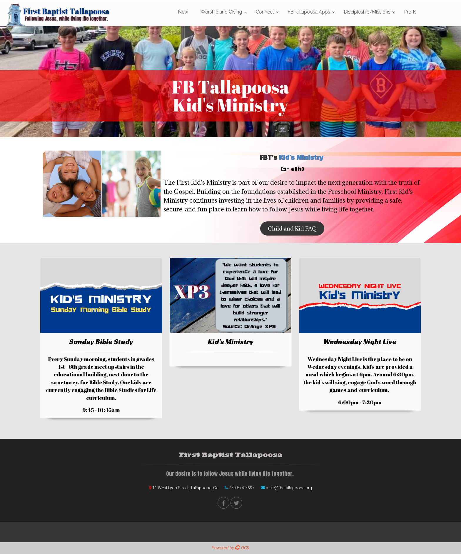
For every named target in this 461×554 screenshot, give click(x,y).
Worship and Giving (221, 12)
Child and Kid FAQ (292, 228)
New (183, 12)
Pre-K (410, 12)
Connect (265, 12)
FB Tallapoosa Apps (309, 12)
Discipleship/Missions (367, 12)
